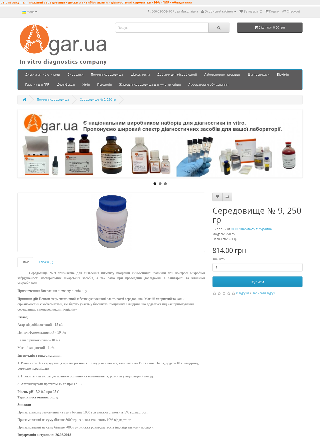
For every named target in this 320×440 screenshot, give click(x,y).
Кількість (218, 259)
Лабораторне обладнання (208, 84)
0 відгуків (242, 293)
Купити (257, 281)
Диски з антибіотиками (42, 74)
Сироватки (76, 74)
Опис (25, 262)
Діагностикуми (259, 74)
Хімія (86, 84)
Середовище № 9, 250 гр (98, 99)
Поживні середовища (107, 74)
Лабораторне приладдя (222, 74)
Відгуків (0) (45, 262)
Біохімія (283, 74)
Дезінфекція (66, 84)
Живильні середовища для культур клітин (150, 84)
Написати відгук (263, 293)
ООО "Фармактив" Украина (251, 229)
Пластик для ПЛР (37, 84)
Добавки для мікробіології (177, 74)
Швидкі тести (140, 74)
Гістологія (104, 84)
